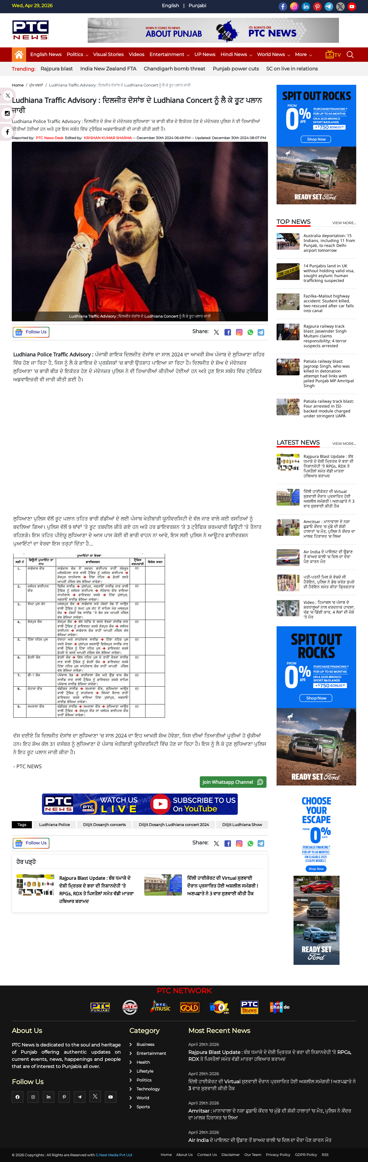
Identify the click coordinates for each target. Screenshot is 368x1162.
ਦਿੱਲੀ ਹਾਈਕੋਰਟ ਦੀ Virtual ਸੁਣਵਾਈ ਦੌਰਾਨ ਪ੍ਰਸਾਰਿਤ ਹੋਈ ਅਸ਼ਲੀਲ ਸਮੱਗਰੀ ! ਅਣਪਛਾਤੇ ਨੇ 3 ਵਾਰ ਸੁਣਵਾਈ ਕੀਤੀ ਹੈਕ (329, 499)
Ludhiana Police (54, 824)
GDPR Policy (306, 1155)
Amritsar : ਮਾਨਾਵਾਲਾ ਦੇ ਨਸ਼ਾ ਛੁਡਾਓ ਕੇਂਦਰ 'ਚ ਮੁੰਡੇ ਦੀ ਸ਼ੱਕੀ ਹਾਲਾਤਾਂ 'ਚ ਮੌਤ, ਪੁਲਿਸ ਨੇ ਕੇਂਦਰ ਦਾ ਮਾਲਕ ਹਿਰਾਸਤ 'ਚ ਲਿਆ (329, 529)
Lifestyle (141, 1071)
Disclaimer (230, 1155)
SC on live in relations (292, 69)
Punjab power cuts (236, 69)
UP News (204, 54)
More (303, 54)
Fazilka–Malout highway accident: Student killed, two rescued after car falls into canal (329, 303)
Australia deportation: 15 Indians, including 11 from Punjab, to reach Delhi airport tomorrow (329, 243)
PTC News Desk (49, 138)
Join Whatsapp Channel (234, 782)
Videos (136, 54)
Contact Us (207, 1155)
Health (139, 1062)
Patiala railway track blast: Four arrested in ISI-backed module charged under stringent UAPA (329, 408)
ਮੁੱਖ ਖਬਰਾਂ (36, 85)
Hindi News (236, 54)
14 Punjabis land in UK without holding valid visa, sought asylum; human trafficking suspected (329, 273)
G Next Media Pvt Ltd (114, 1155)
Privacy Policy (278, 1155)
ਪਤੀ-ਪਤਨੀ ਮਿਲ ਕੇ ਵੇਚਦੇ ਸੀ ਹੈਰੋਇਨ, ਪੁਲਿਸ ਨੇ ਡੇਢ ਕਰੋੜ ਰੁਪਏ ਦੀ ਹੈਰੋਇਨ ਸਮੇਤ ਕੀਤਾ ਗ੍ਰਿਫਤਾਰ (329, 581)
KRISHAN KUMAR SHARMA (108, 138)
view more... (344, 223)
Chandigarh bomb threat (174, 69)
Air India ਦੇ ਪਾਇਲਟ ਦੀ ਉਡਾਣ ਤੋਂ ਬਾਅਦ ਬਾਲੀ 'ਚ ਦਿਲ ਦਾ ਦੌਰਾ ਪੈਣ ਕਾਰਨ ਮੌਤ (328, 556)
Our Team (252, 1155)
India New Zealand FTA (108, 69)
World (139, 1097)
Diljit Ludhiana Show (242, 824)
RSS (325, 1155)
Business (141, 1044)
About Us (184, 1155)
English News (46, 54)
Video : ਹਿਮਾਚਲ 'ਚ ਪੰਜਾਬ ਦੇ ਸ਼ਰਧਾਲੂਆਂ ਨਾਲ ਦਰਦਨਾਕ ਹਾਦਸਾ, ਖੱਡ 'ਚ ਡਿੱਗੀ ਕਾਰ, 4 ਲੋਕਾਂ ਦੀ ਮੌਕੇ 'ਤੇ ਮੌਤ (329, 610)
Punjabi (197, 5)
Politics (77, 54)
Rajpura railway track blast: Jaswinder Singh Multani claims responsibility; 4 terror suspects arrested (325, 335)
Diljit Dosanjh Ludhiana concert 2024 (174, 824)
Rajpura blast (57, 69)
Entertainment (169, 54)
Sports (139, 1106)
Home (18, 85)
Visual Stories (108, 54)
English (170, 5)
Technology (144, 1089)
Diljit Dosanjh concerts (104, 824)
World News (273, 54)
